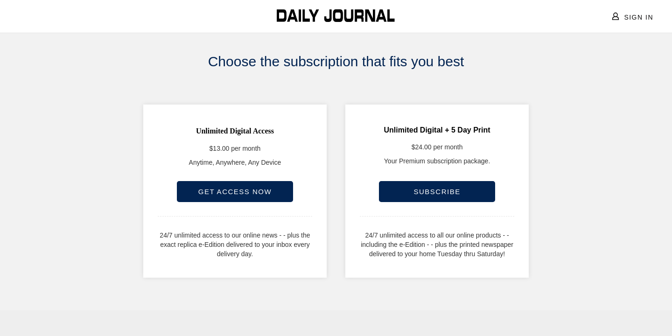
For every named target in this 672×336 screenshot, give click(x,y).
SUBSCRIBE (436, 192)
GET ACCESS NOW (235, 192)
